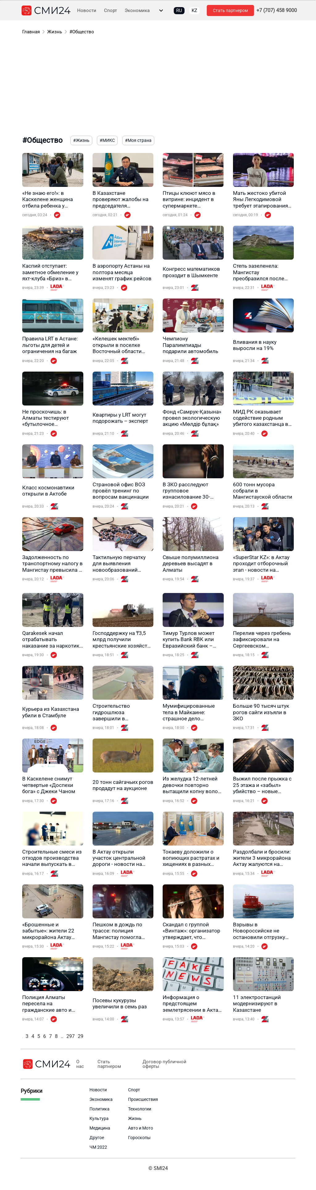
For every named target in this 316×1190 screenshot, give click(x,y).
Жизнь (54, 32)
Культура (99, 1118)
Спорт (110, 10)
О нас (80, 1064)
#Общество (81, 32)
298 (82, 1036)
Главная (31, 32)
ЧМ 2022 (98, 1147)
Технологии (139, 1108)
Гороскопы (139, 1137)
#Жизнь (81, 140)
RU (179, 10)
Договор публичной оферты (162, 1064)
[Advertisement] (158, 86)
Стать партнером (230, 10)
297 (70, 1036)
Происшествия (143, 1099)
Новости (86, 10)
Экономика (137, 10)
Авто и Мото (140, 1128)
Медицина (99, 1128)
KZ (194, 10)
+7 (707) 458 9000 (276, 10)
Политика (99, 1108)
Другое (96, 1137)
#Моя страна (138, 140)
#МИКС (107, 140)
